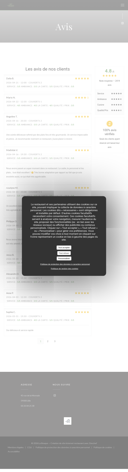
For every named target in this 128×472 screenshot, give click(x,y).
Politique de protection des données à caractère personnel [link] (65, 264)
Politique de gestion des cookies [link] (64, 268)
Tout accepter (64, 247)
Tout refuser (64, 253)
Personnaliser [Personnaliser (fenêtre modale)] (64, 258)
